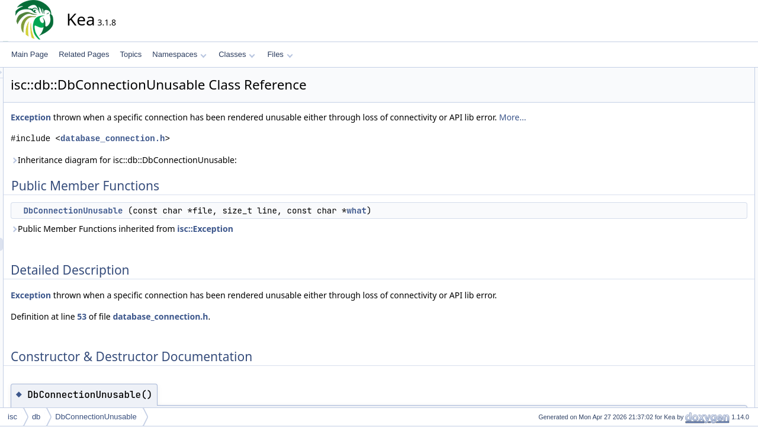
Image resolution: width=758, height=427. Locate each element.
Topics (131, 54)
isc (12, 416)
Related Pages (84, 54)
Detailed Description (699, 100)
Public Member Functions (707, 74)
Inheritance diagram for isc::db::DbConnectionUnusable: (230, 159)
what (463, 210)
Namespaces (179, 54)
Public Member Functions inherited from (228, 228)
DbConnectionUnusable (179, 210)
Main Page (29, 54)
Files (280, 54)
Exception (137, 117)
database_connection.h (219, 138)
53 (188, 316)
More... (619, 117)
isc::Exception (312, 228)
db (36, 416)
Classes (237, 54)
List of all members (697, 139)
